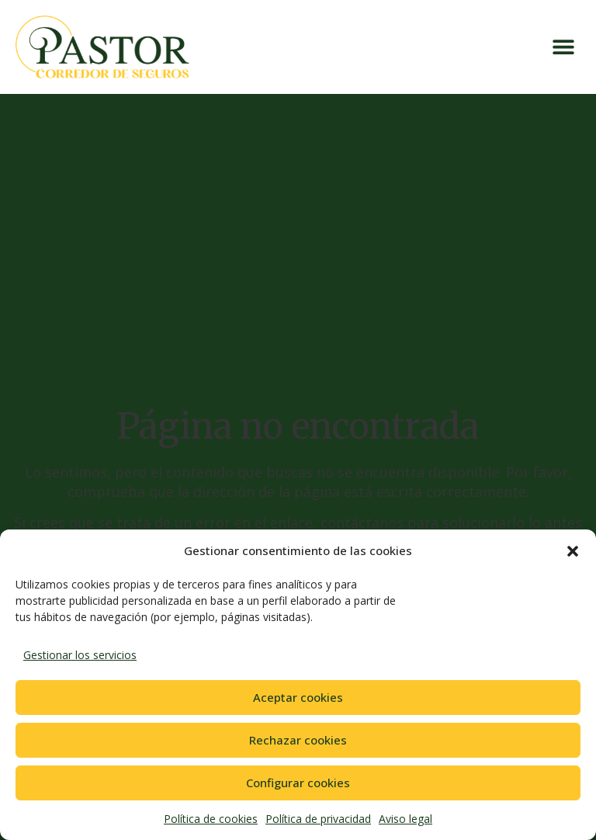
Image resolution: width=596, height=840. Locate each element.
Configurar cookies (298, 782)
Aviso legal (405, 818)
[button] (572, 551)
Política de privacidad (318, 818)
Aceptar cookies (298, 697)
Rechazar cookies (298, 740)
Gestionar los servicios (80, 654)
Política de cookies (211, 818)
